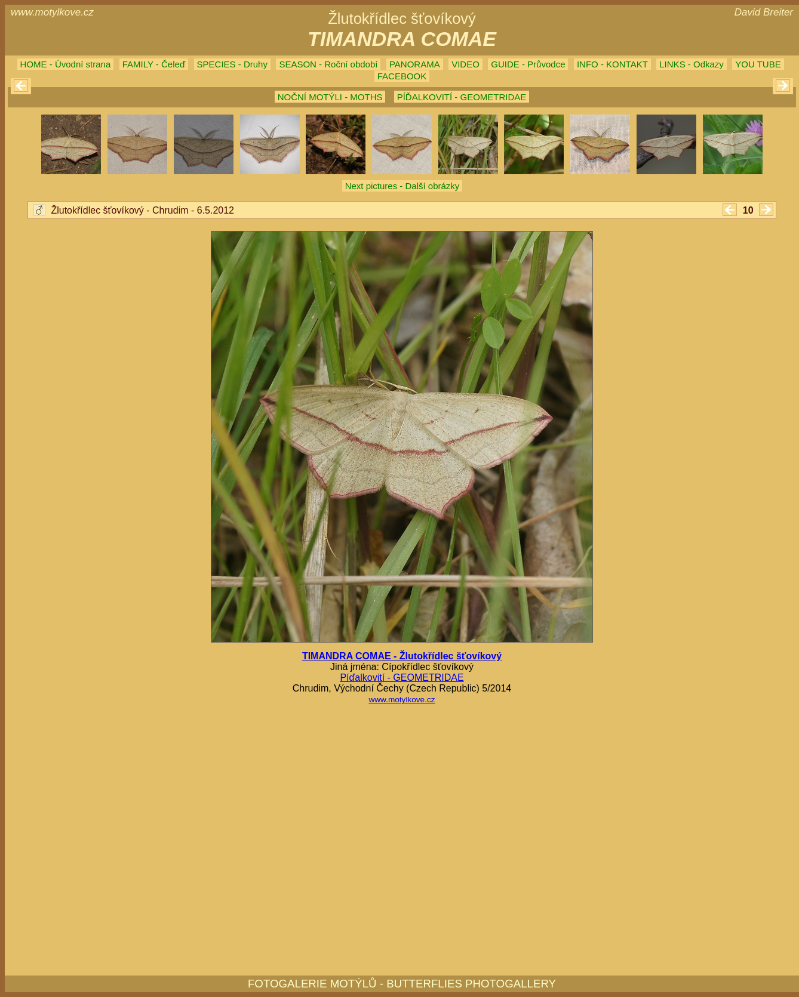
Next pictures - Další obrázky (402, 186)
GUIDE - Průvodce (528, 64)
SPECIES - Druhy (232, 64)
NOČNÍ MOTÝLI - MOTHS (330, 97)
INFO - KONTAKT (612, 64)
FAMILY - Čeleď (153, 64)
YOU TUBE (757, 64)
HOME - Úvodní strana (65, 64)
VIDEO (465, 64)
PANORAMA (414, 64)
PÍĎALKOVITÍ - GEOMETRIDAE (462, 97)
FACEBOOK (402, 76)
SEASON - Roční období (328, 64)
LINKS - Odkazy (691, 64)
